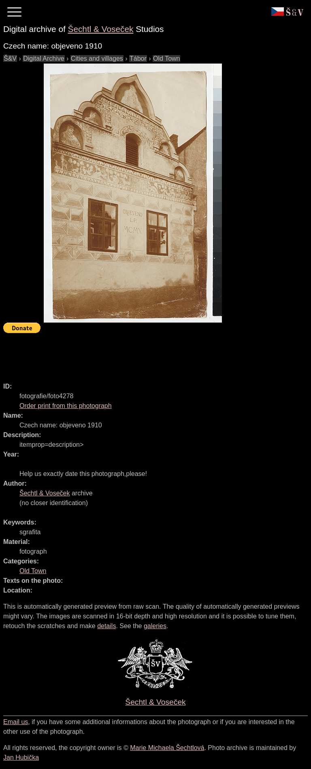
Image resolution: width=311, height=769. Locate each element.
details (106, 625)
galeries (155, 625)
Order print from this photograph (65, 405)
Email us (15, 721)
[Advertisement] (150, 354)
